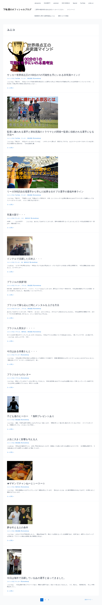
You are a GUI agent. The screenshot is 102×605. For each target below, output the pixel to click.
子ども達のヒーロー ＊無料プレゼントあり (28, 410)
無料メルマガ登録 (39, 16)
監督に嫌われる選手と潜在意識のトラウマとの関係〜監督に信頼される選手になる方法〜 (49, 131)
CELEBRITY (46, 3)
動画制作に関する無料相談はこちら (86, 9)
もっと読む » (10, 87)
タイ (23, 214)
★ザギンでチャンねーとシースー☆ (24, 476)
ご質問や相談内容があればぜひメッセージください (49, 9)
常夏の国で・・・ (15, 210)
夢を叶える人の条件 (16, 520)
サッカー (24, 78)
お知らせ (86, 3)
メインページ (70, 9)
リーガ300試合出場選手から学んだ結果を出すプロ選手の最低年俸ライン (41, 188)
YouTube (79, 3)
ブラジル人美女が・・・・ (19, 323)
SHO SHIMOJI (63, 3)
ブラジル (24, 280)
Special (72, 3)
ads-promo (37, 3)
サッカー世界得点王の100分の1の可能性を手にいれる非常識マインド (40, 75)
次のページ (88, 592)
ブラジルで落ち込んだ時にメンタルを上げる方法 (30, 300)
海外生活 (28, 214)
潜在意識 (31, 78)
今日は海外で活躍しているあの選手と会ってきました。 (33, 570)
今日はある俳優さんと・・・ (20, 345)
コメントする (11, 78)
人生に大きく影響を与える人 (20, 432)
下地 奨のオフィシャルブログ (17, 9)
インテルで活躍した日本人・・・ (23, 254)
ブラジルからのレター (17, 368)
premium (54, 3)
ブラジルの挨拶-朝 (16, 277)
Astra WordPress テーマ (68, 602)
